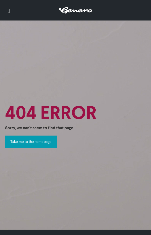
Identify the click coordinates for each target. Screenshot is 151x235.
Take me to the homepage (31, 141)
